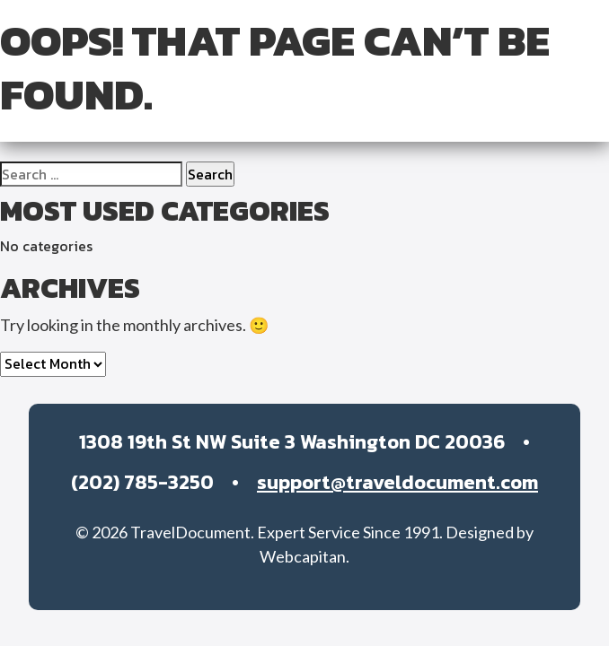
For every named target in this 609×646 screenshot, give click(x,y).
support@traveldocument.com (397, 482)
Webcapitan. (304, 556)
